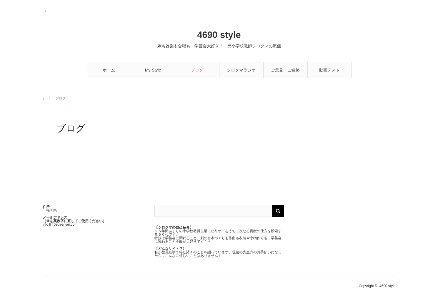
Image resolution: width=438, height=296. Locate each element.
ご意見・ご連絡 (285, 70)
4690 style (219, 35)
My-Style (153, 70)
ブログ (197, 70)
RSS (46, 10)
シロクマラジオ (241, 70)
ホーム (109, 70)
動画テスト (329, 70)
